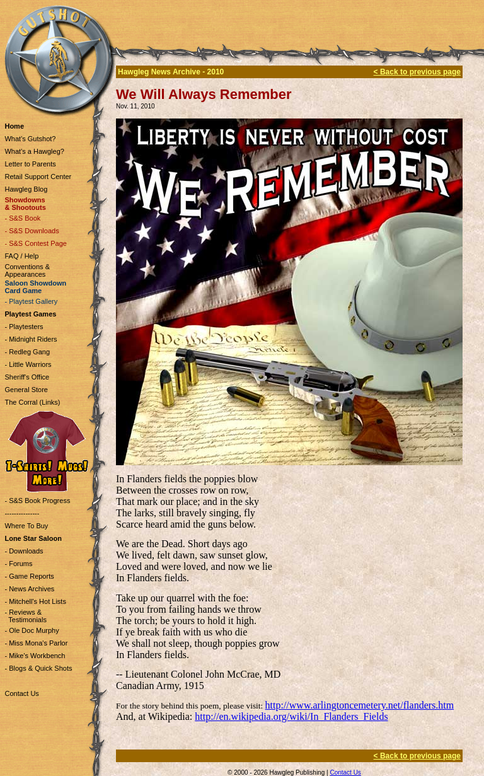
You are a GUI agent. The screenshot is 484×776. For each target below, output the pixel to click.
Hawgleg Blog (25, 189)
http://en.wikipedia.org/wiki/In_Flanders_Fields (291, 716)
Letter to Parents (29, 164)
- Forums (18, 563)
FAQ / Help (21, 256)
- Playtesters (23, 326)
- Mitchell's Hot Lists (35, 601)
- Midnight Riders (30, 339)
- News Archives (29, 589)
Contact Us (21, 693)
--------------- (21, 513)
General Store (25, 389)
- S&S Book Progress (37, 500)
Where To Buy (26, 526)
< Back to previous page (417, 71)
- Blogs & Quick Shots (38, 668)
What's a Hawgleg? (34, 151)
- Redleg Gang (27, 352)
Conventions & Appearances (27, 270)
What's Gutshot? (29, 138)
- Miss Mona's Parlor (35, 643)
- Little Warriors (27, 364)
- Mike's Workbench (34, 655)
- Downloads (23, 551)
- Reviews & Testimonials (25, 615)
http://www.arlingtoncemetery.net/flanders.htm (359, 705)
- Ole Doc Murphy (31, 630)
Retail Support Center (37, 176)
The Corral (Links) (32, 402)
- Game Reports (29, 576)
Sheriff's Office (26, 377)
